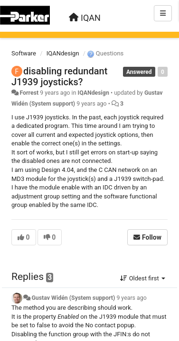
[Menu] (163, 13)
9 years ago (131, 298)
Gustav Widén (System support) (73, 298)
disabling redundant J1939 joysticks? (59, 76)
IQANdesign (63, 53)
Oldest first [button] (142, 278)
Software (23, 53)
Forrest (28, 93)
